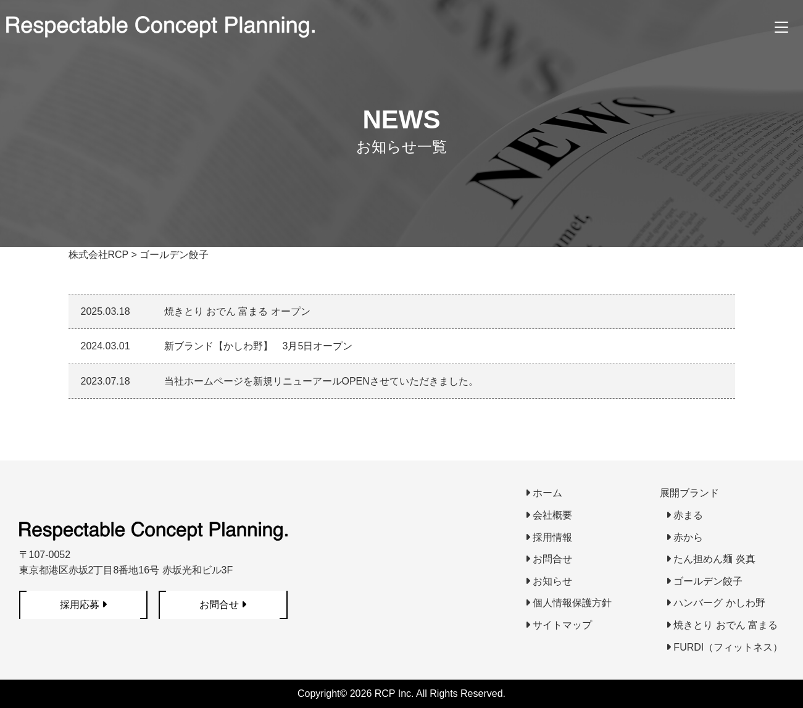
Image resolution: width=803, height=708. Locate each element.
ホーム (543, 493)
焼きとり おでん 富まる (722, 625)
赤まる (684, 515)
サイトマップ (558, 625)
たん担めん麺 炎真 (710, 559)
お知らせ (548, 581)
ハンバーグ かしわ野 (715, 603)
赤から (684, 537)
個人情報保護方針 (568, 603)
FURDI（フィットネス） (724, 647)
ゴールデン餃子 (704, 581)
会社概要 (548, 515)
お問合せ (548, 559)
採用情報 (548, 537)
